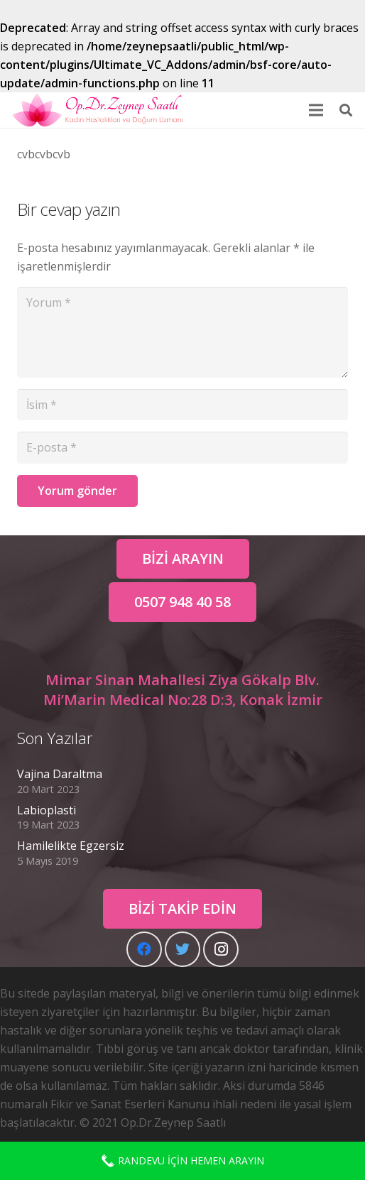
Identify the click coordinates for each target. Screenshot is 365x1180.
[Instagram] (221, 949)
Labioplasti (46, 810)
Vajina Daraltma (59, 774)
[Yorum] (182, 332)
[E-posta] (182, 448)
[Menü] (316, 110)
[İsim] (182, 405)
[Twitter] (182, 949)
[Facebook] (144, 949)
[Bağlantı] (98, 110)
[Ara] (346, 110)
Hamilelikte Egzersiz (70, 845)
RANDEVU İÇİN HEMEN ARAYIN (182, 1161)
